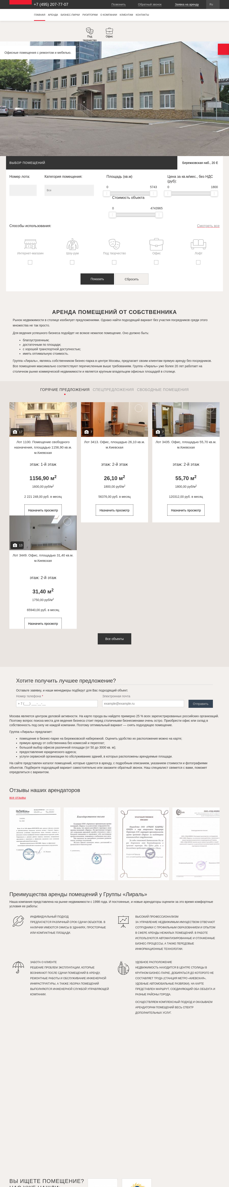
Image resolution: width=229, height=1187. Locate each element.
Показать (97, 279)
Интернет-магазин (30, 246)
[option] (90, 34)
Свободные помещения (163, 390)
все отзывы (17, 797)
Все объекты (114, 639)
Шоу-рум (72, 246)
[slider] (106, 193)
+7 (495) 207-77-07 (51, 4)
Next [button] (197, 802)
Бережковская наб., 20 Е (200, 163)
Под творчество (114, 246)
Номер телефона (29, 696)
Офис (157, 246)
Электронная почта (116, 696)
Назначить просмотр (43, 510)
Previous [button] (190, 802)
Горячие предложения (65, 390)
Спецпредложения (113, 390)
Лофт (199, 246)
